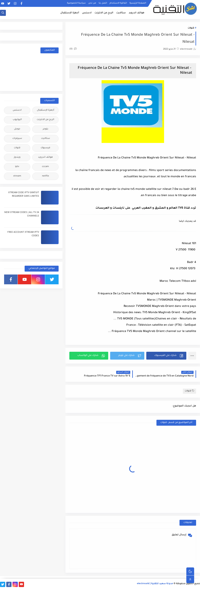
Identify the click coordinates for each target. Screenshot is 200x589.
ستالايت (121, 13)
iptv (17, 166)
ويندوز (17, 157)
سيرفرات (17, 138)
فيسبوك (45, 148)
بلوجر (45, 129)
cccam (45, 166)
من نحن (92, 3)
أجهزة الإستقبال (69, 13)
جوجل (17, 129)
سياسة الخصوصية (76, 3)
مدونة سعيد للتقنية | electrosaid (155, 584)
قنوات (191, 28)
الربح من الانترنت (104, 13)
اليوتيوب (17, 119)
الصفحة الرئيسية (137, 3)
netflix (45, 176)
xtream (17, 176)
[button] (166, 356)
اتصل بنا (103, 3)
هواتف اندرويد (136, 13)
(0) (73, 49)
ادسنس (87, 13)
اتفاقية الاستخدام (118, 3)
